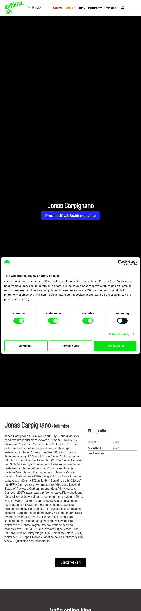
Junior (70, 7)
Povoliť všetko (115, 345)
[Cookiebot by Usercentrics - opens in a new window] (121, 262)
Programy (95, 7)
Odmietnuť (26, 345)
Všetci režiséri (70, 562)
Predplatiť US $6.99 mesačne (70, 216)
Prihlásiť (111, 7)
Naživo (58, 7)
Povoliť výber (70, 345)
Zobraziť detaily (119, 334)
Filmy (81, 7)
